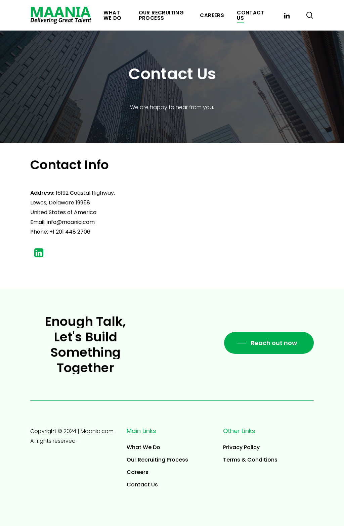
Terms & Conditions (250, 460)
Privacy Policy (241, 447)
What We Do (143, 447)
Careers (137, 472)
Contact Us (142, 484)
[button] (269, 343)
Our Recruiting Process (157, 460)
